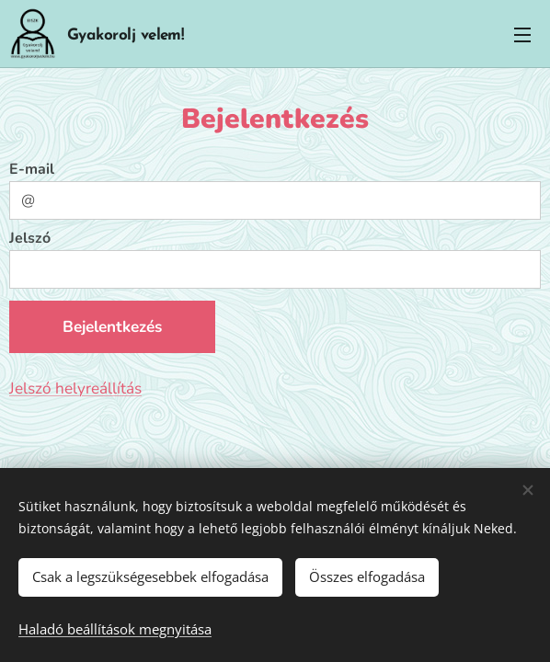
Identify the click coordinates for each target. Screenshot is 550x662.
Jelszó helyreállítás (75, 388)
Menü (522, 35)
